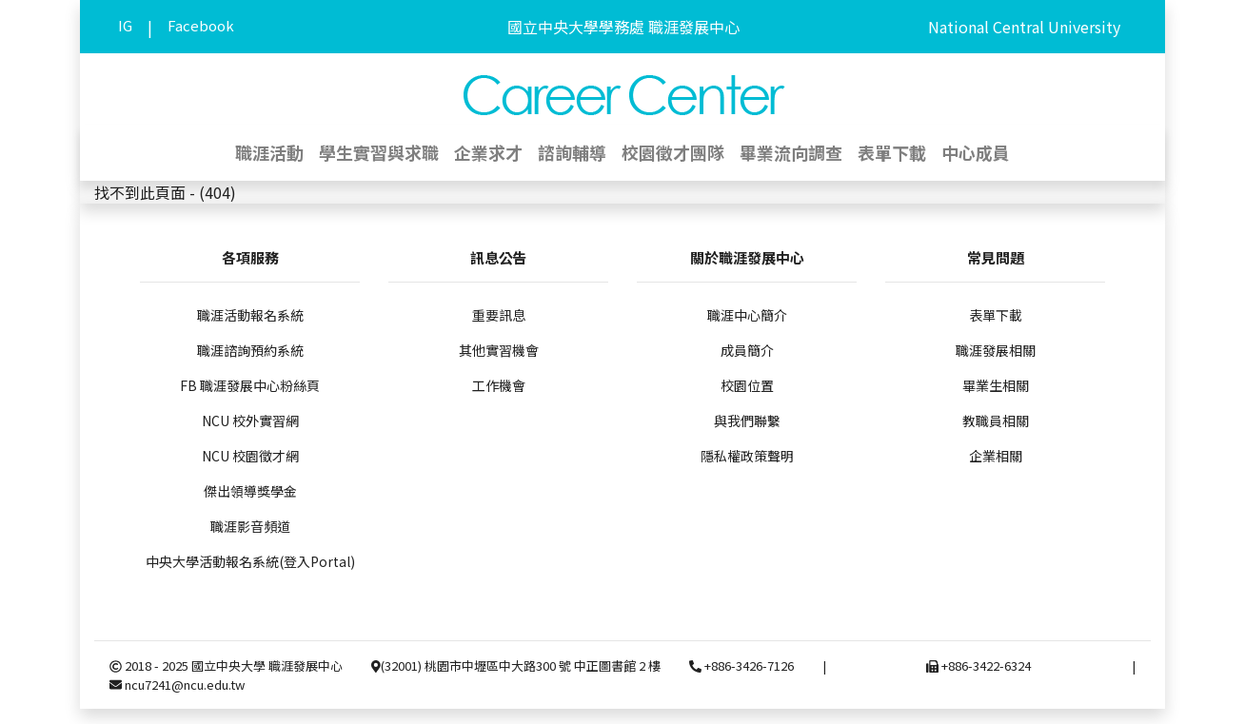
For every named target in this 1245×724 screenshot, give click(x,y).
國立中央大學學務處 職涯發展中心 (623, 26)
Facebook (201, 25)
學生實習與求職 (379, 152)
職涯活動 (269, 152)
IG (125, 25)
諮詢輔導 (572, 152)
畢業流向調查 (791, 152)
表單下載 (892, 152)
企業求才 (488, 152)
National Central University (1024, 26)
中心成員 (975, 152)
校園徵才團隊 (673, 152)
